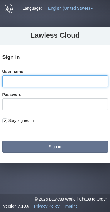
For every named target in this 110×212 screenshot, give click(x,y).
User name (12, 71)
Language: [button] (32, 8)
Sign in (55, 146)
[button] (70, 8)
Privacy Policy (47, 206)
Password (12, 94)
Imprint (70, 206)
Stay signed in (21, 120)
